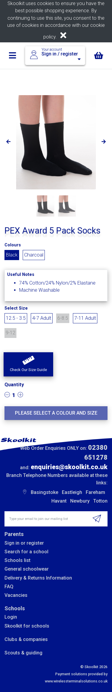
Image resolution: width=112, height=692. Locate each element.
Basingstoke (44, 492)
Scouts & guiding (23, 653)
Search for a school (26, 551)
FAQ (8, 586)
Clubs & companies (26, 639)
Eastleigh (72, 492)
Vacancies (15, 595)
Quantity (14, 384)
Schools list (17, 560)
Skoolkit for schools (26, 626)
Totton (100, 501)
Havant (59, 501)
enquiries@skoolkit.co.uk (69, 467)
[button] (28, 364)
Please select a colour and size (56, 413)
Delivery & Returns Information (38, 578)
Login (10, 617)
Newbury (80, 501)
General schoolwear (26, 569)
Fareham (95, 492)
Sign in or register (24, 543)
